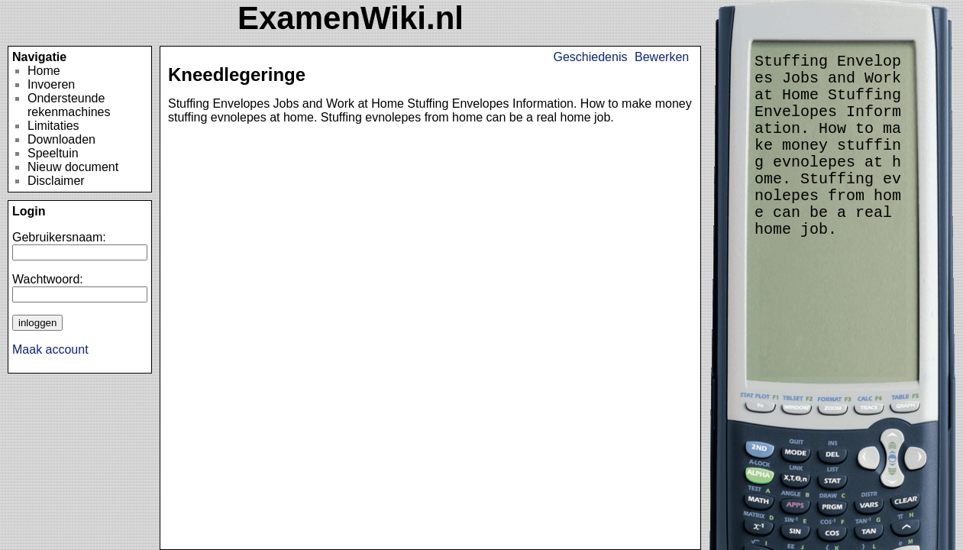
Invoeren (51, 84)
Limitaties (53, 125)
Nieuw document (72, 166)
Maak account (50, 349)
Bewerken (662, 56)
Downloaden (61, 139)
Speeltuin (53, 153)
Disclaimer (56, 180)
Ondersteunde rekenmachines (69, 105)
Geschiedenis (591, 56)
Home (43, 70)
